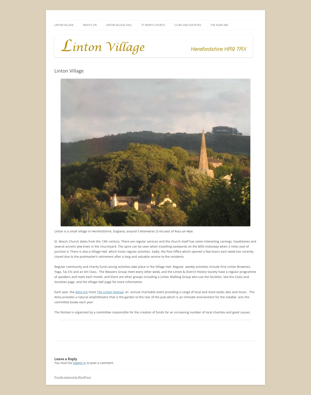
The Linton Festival (110, 292)
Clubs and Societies (187, 25)
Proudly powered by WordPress (72, 377)
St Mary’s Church (153, 25)
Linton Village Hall (119, 25)
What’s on (90, 25)
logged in (79, 363)
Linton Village (64, 25)
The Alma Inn (219, 25)
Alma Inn (81, 292)
